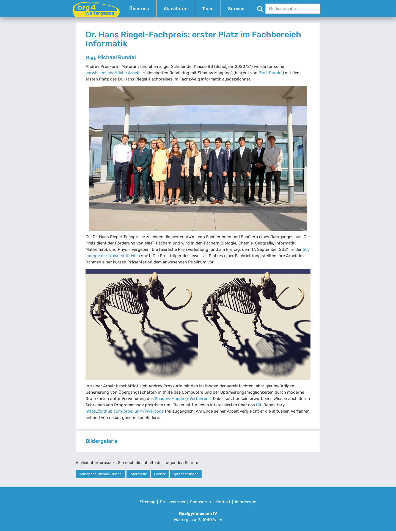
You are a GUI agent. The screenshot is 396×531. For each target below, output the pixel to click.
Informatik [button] (138, 474)
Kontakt (222, 501)
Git (259, 404)
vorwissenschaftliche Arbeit (113, 72)
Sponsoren (200, 501)
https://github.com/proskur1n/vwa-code (125, 411)
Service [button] (236, 8)
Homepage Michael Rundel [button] (100, 474)
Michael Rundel (111, 57)
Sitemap (147, 501)
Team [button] (208, 8)
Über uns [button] (139, 8)
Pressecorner (173, 501)
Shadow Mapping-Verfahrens (183, 398)
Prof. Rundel (270, 72)
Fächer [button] (160, 474)
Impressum (245, 501)
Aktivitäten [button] (176, 8)
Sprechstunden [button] (186, 474)
